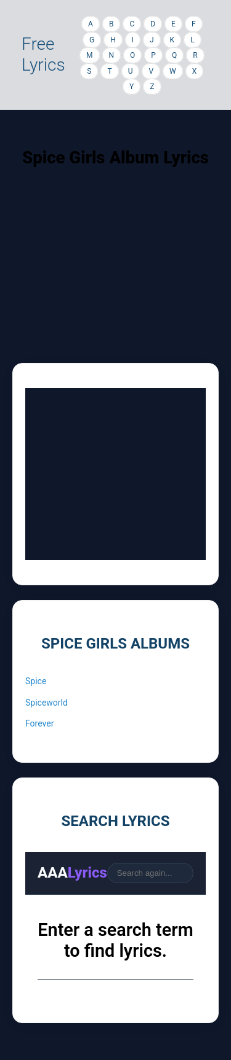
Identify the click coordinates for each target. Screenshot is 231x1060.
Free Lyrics (43, 54)
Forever (39, 723)
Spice (35, 681)
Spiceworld (46, 702)
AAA (72, 872)
